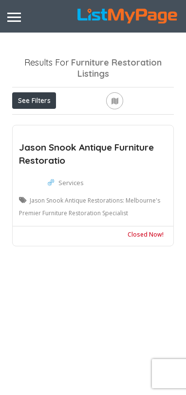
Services (71, 253)
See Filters (34, 100)
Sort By (89, 143)
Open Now (73, 122)
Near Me (145, 121)
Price (29, 122)
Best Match (39, 143)
